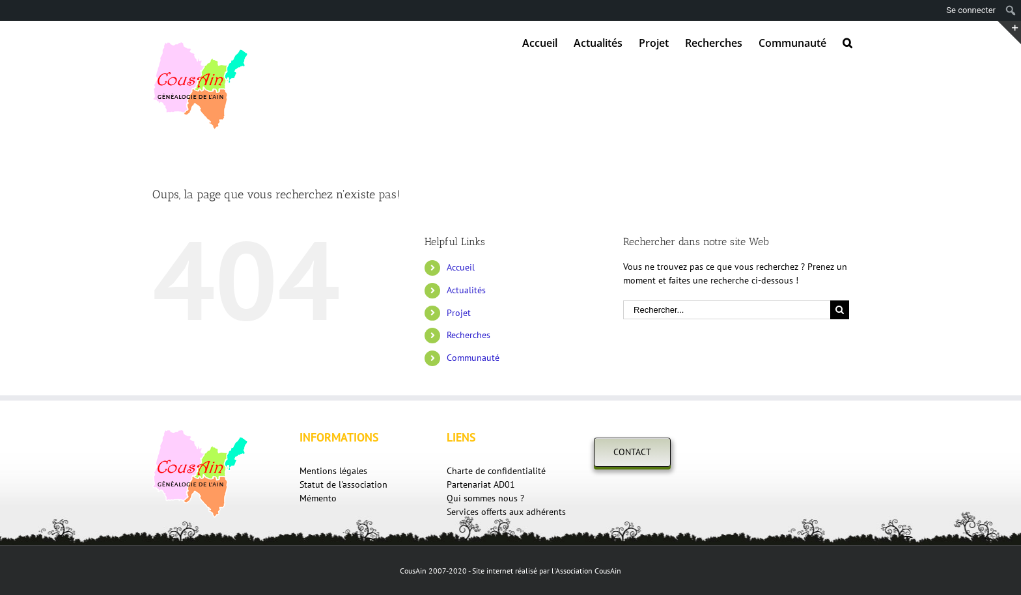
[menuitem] (539, 42)
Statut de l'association (343, 484)
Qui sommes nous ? (485, 498)
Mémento (318, 498)
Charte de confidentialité (496, 471)
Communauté (473, 358)
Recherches (468, 335)
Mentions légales (333, 471)
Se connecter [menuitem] (971, 10)
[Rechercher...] (726, 309)
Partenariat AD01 (481, 484)
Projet (459, 313)
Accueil (461, 267)
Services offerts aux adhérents (506, 512)
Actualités (466, 290)
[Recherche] (847, 42)
